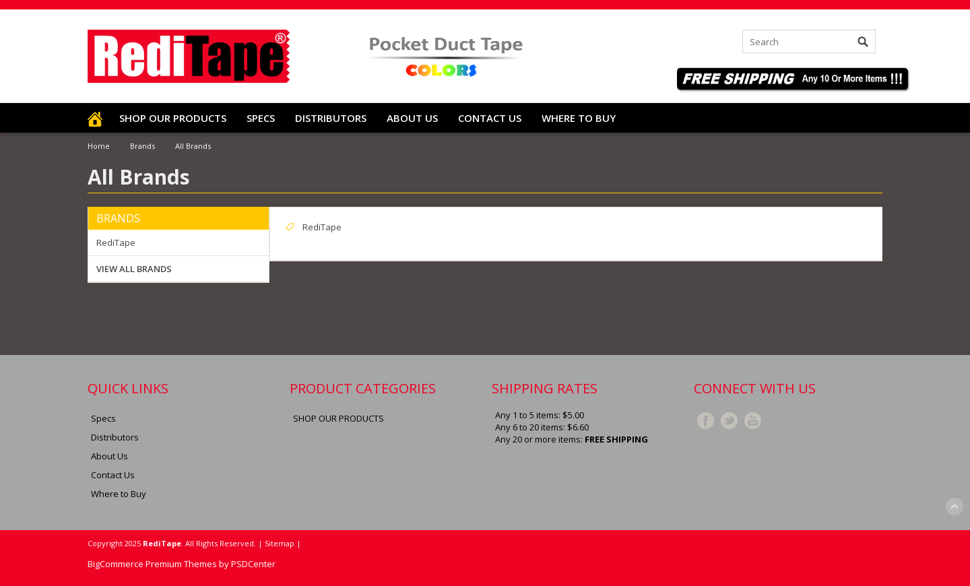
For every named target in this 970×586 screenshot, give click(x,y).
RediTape (115, 242)
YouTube (752, 420)
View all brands (134, 269)
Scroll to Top (954, 506)
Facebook (705, 420)
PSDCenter (253, 564)
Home (99, 146)
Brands (142, 146)
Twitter (729, 420)
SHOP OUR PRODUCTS (172, 118)
